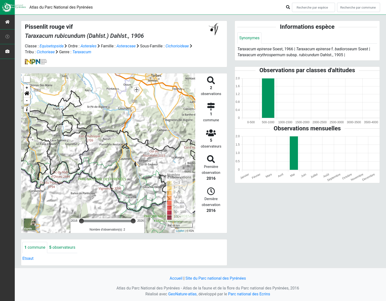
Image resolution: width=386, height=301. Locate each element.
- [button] (27, 101)
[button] (27, 94)
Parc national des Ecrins (249, 294)
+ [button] (27, 88)
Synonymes (249, 38)
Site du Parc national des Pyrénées (215, 278)
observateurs (62, 247)
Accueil (176, 278)
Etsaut (27, 258)
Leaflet (180, 230)
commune (34, 247)
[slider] (81, 221)
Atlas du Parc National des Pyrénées (61, 7)
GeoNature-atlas (182, 294)
